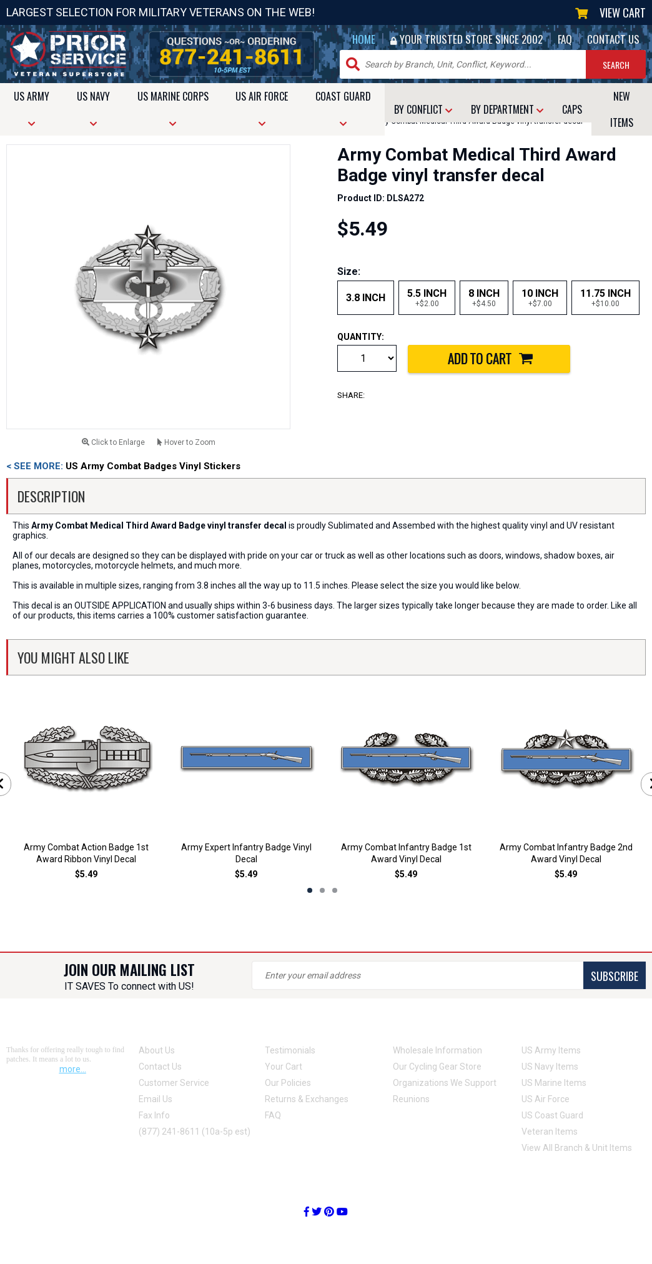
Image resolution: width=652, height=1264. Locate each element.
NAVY (93, 108)
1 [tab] (309, 890)
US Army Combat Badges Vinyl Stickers (123, 466)
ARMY (31, 108)
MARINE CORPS (173, 108)
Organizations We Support (444, 1083)
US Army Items (551, 1050)
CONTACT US (613, 39)
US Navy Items (549, 1067)
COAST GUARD (343, 108)
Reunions (411, 1099)
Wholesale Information (437, 1050)
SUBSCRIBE (614, 976)
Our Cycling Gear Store (437, 1067)
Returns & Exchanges (306, 1099)
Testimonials (290, 1050)
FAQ (565, 39)
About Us (157, 1050)
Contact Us (160, 1067)
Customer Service (174, 1083)
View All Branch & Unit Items (576, 1148)
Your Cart (283, 1067)
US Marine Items (553, 1083)
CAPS (572, 109)
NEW (621, 109)
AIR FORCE (261, 108)
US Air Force (545, 1099)
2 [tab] (322, 890)
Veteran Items (549, 1132)
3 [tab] (334, 890)
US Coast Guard (552, 1115)
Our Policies (288, 1083)
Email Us (155, 1099)
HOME (363, 39)
